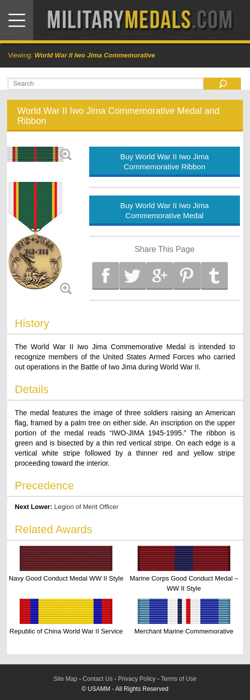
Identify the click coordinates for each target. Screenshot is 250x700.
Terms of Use (179, 678)
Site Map (65, 678)
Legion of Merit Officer (86, 507)
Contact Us (97, 678)
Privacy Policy (137, 678)
